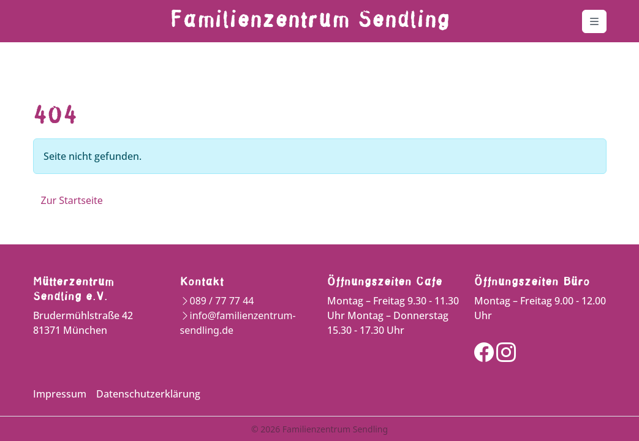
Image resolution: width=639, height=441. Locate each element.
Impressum (59, 394)
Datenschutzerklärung (148, 394)
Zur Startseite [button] (72, 200)
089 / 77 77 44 (222, 300)
